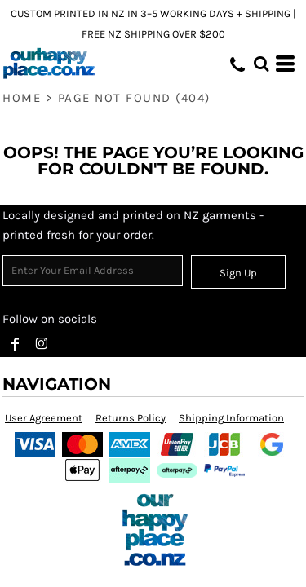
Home (21, 97)
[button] (261, 63)
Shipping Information (231, 418)
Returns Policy (130, 418)
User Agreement (43, 418)
